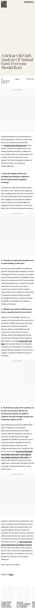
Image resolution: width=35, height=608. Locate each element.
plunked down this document (15, 145)
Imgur (11, 574)
